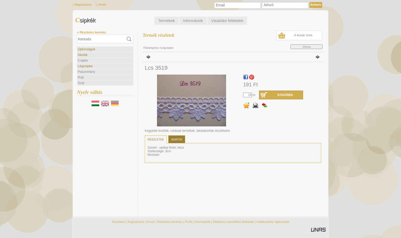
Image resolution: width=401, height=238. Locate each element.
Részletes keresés (169, 222)
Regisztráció (135, 222)
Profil (188, 222)
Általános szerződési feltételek (233, 222)
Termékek (118, 222)
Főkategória (150, 47)
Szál (81, 83)
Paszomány (86, 72)
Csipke (83, 60)
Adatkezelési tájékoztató (272, 222)
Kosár (151, 222)
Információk (202, 222)
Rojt (81, 77)
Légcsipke (85, 66)
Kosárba (285, 95)
